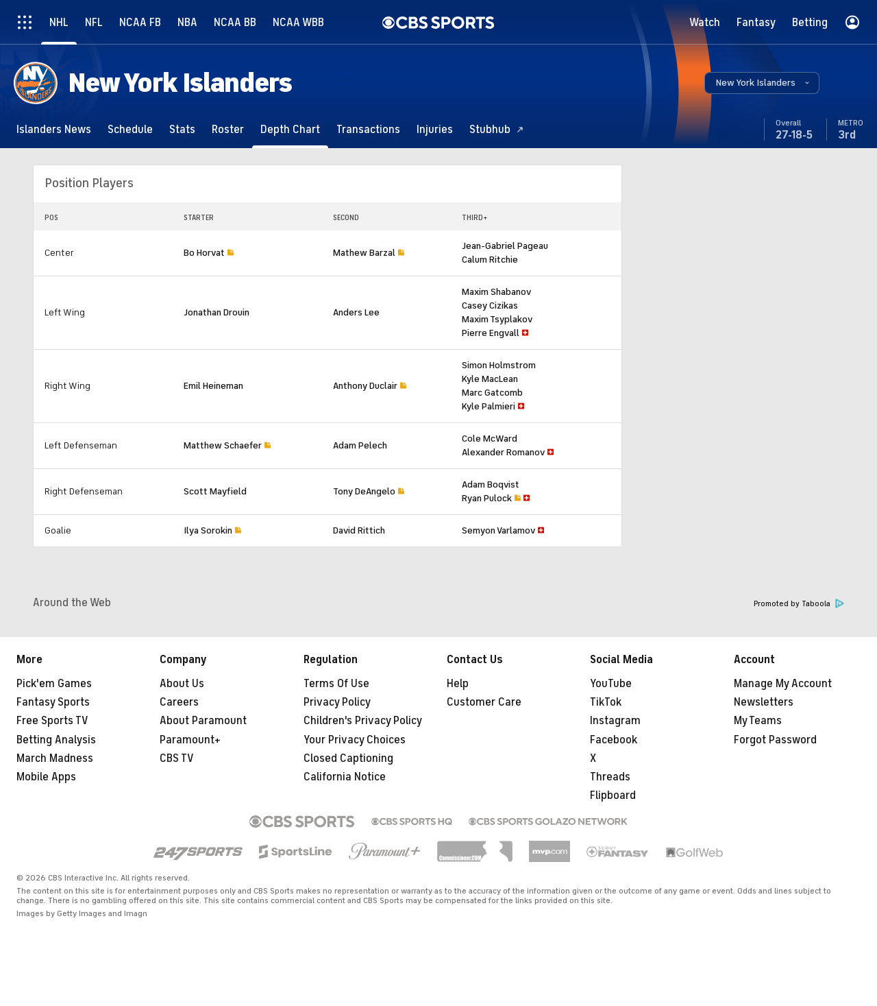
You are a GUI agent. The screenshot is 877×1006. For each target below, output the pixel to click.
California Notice (345, 777)
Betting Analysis (56, 740)
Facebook (613, 740)
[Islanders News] (53, 129)
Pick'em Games (54, 684)
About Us (182, 684)
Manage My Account (783, 684)
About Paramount (203, 721)
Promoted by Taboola (799, 603)
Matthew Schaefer (223, 445)
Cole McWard (489, 438)
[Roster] (227, 129)
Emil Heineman (213, 386)
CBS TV (177, 758)
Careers (179, 702)
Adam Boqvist (490, 484)
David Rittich (359, 530)
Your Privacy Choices (355, 740)
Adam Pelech (360, 445)
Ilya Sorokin (208, 530)
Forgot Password (775, 740)
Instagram (615, 721)
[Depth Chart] (290, 129)
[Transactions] (368, 129)
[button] (761, 83)
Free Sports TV (52, 721)
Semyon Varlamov (498, 530)
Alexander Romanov (503, 452)
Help (458, 684)
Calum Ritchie (490, 259)
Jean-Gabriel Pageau (505, 246)
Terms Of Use (336, 684)
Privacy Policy (337, 702)
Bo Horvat (204, 253)
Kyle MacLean (490, 379)
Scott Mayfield (215, 491)
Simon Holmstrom (499, 365)
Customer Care (484, 702)
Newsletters (763, 702)
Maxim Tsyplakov (497, 319)
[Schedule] (130, 129)
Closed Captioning (348, 758)
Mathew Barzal (364, 253)
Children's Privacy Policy (363, 721)
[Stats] (182, 129)
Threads (610, 777)
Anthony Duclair (365, 386)
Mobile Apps (46, 777)
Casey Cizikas (490, 305)
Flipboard (613, 795)
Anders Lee (356, 312)
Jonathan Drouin (216, 312)
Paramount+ (190, 740)
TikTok (605, 702)
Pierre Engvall (490, 333)
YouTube (611, 684)
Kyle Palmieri (488, 406)
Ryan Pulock (487, 498)
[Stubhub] (496, 129)
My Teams (758, 721)
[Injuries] (434, 129)
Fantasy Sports (53, 702)
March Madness (54, 758)
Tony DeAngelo (364, 491)
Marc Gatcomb (492, 392)
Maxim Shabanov (496, 292)
